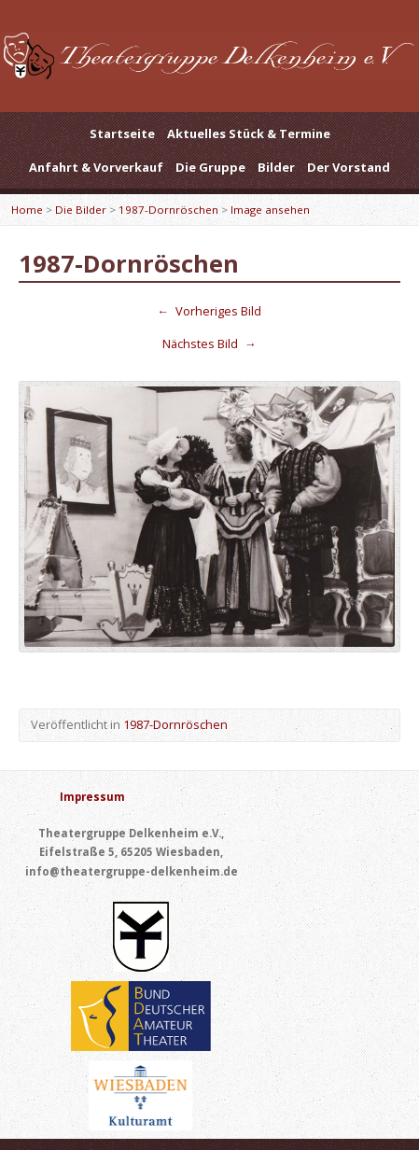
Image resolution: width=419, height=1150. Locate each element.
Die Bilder (80, 210)
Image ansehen (270, 210)
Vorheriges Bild (210, 310)
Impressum (92, 797)
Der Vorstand (348, 167)
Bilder (276, 167)
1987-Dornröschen (168, 210)
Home (27, 210)
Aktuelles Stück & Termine (248, 133)
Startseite (122, 133)
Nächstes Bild (209, 343)
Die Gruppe (210, 167)
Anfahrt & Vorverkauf (96, 167)
